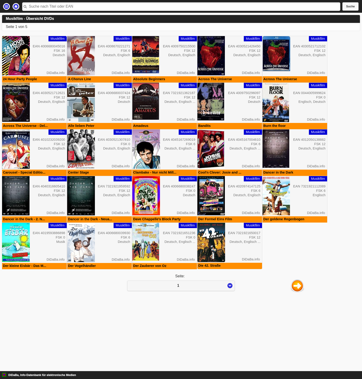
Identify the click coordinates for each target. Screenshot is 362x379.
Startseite (15, 6)
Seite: (181, 350)
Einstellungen (6, 6)
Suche (350, 6)
